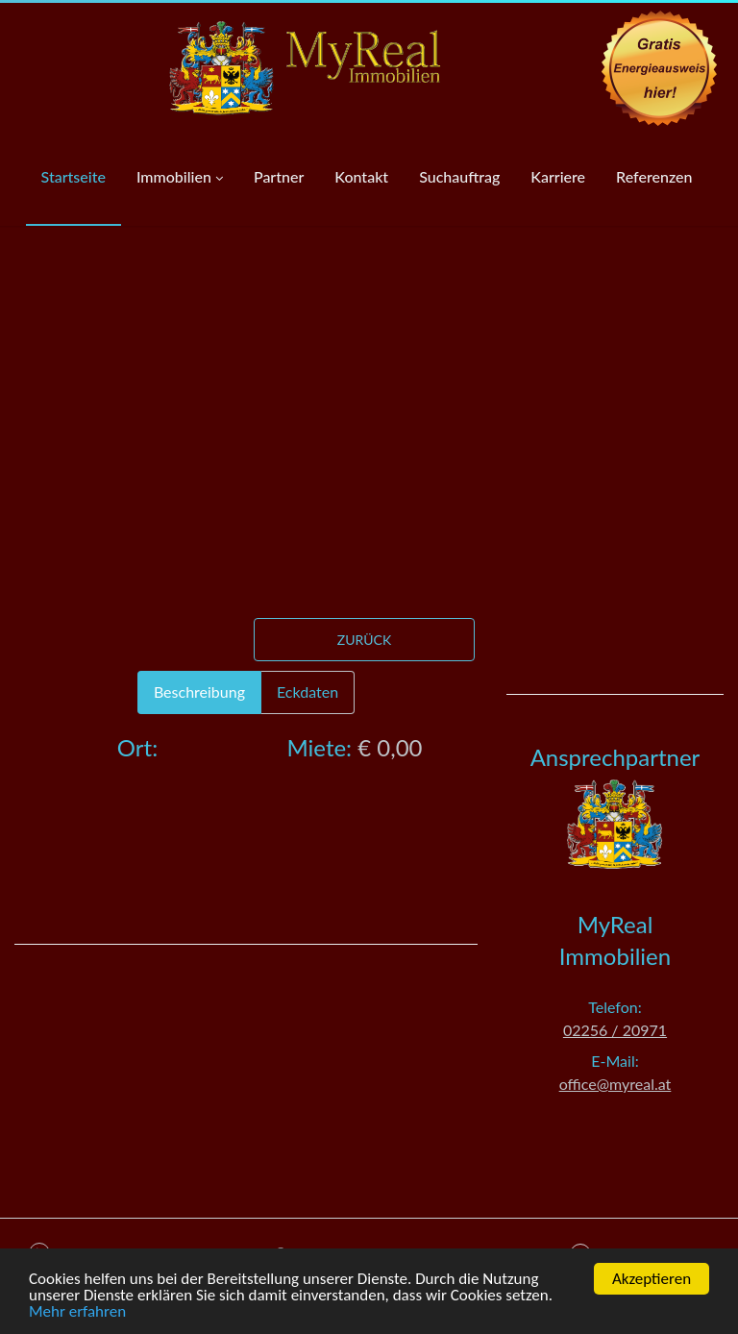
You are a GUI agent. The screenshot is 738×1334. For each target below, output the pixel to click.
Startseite (73, 176)
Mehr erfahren (77, 1313)
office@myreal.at (615, 1084)
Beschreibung (199, 691)
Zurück (364, 639)
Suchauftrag (459, 176)
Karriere (557, 176)
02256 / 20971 (615, 1030)
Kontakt (361, 176)
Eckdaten (307, 691)
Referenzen (654, 176)
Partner (279, 176)
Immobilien (179, 178)
